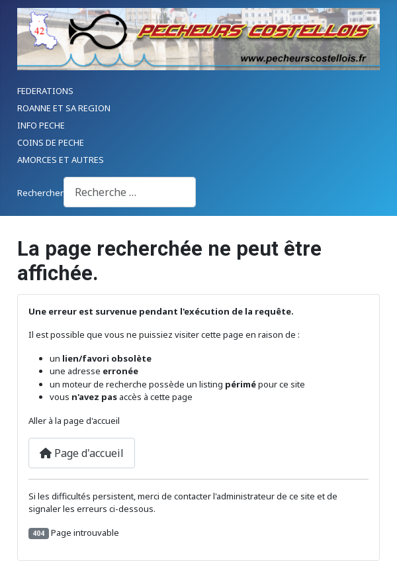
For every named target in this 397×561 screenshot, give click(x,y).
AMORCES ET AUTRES (60, 160)
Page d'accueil (82, 453)
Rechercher (40, 193)
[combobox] (130, 192)
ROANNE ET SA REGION (63, 108)
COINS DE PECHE (50, 142)
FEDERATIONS (45, 91)
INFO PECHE (41, 125)
